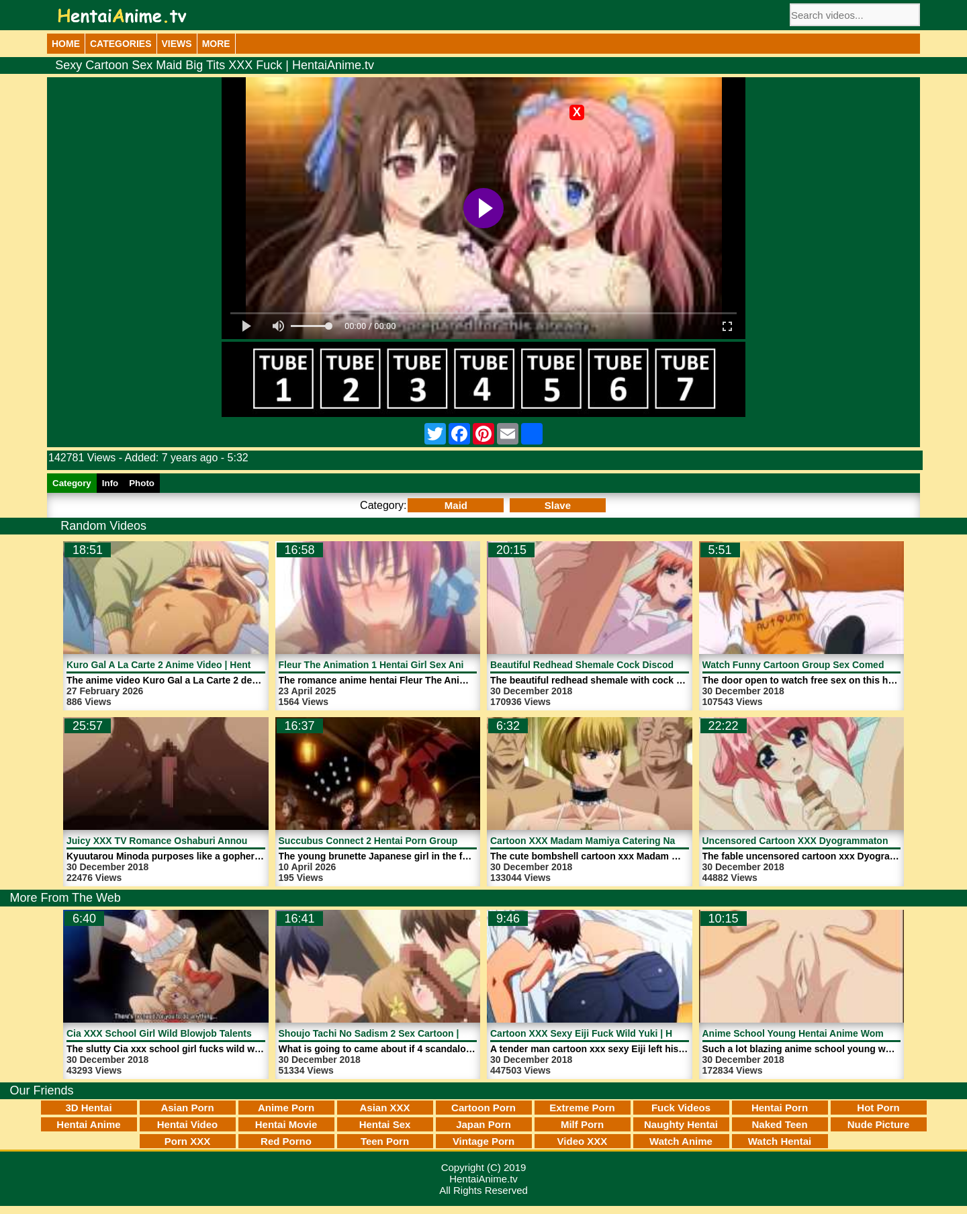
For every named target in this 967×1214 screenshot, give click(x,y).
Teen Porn (385, 1141)
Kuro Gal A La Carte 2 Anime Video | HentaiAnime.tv (182, 664)
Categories (121, 43)
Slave (558, 505)
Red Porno (286, 1141)
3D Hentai (88, 1107)
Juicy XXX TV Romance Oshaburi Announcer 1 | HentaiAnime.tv (208, 840)
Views (177, 43)
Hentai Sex (385, 1124)
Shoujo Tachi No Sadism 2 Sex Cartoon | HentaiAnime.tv (405, 1033)
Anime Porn (286, 1107)
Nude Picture (878, 1124)
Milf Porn (582, 1124)
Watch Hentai (779, 1141)
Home (66, 43)
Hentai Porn (779, 1107)
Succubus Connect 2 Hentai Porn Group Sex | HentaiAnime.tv (416, 840)
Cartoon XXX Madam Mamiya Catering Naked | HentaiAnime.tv (629, 840)
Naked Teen (779, 1124)
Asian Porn (187, 1107)
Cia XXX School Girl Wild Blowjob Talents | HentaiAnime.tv (197, 1033)
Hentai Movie (286, 1124)
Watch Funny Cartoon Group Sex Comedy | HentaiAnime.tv (834, 664)
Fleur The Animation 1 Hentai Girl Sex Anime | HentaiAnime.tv (416, 664)
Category (71, 483)
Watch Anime (680, 1141)
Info (110, 483)
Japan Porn (483, 1124)
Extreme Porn (582, 1107)
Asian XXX (384, 1107)
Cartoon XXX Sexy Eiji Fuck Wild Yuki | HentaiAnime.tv (612, 1033)
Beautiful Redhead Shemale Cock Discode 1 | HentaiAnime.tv (626, 664)
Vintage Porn (483, 1141)
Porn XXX (187, 1141)
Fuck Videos (680, 1107)
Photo (141, 483)
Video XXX (582, 1141)
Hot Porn (878, 1107)
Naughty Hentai (681, 1124)
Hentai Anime (88, 1124)
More (216, 43)
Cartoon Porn (483, 1107)
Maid (456, 505)
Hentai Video (187, 1124)
